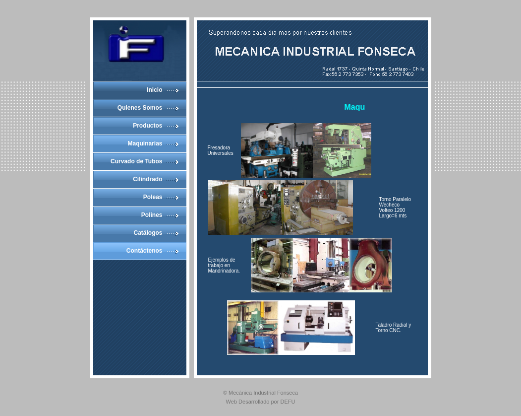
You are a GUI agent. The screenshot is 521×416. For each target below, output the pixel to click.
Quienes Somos (140, 107)
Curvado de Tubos (136, 161)
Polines (152, 214)
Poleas (153, 197)
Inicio (154, 89)
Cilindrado (147, 179)
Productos (147, 125)
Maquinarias (144, 143)
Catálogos (147, 232)
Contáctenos (144, 250)
